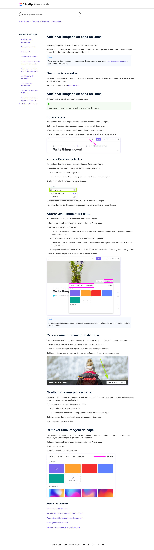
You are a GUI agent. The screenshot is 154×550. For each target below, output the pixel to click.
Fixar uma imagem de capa (57, 509)
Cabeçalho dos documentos (26, 84)
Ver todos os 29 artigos (28, 104)
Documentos (56, 22)
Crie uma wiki (25, 52)
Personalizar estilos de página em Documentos (64, 518)
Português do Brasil (73, 544)
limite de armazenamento (116, 61)
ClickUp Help (24, 22)
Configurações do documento (27, 77)
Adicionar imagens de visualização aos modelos (65, 513)
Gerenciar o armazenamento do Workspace (63, 527)
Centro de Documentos (29, 57)
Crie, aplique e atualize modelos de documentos (29, 70)
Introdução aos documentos (57, 523)
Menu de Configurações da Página (29, 92)
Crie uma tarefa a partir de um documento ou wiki (30, 63)
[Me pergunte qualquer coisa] (50, 14)
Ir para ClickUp (55, 544)
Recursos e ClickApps (40, 22)
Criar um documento (28, 47)
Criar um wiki (73, 85)
